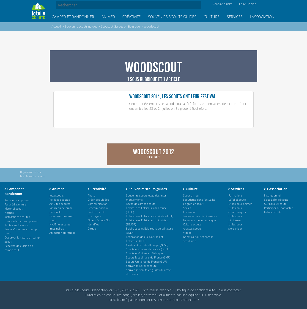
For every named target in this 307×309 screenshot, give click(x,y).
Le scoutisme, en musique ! (200, 220)
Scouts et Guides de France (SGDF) (147, 249)
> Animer (56, 189)
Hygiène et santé (60, 224)
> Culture (190, 189)
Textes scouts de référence (200, 216)
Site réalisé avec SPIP (158, 290)
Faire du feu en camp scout (21, 221)
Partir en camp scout (17, 200)
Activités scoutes (60, 204)
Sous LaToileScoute (276, 200)
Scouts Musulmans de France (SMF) (148, 257)
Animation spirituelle (62, 233)
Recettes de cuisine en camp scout (19, 248)
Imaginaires (56, 228)
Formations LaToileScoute (237, 198)
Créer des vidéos (98, 200)
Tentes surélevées (16, 225)
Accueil (56, 26)
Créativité (131, 16)
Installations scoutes (17, 217)
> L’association (276, 189)
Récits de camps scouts (140, 204)
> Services (236, 189)
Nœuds (9, 213)
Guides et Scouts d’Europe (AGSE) (147, 245)
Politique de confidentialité (196, 290)
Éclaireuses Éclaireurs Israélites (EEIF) (149, 216)
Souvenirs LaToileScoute (141, 266)
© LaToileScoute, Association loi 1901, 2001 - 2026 (102, 290)
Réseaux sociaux (98, 208)
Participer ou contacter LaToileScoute (278, 210)
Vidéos (187, 233)
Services (235, 16)
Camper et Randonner (73, 16)
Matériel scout (13, 209)
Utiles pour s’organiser (235, 226)
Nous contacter (230, 290)
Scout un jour (191, 195)
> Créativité (97, 189)
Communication (97, 204)
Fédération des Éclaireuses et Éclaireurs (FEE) (144, 239)
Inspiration (189, 212)
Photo (91, 195)
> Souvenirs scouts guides (146, 189)
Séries (187, 208)
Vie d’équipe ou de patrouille (61, 210)
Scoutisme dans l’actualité (199, 200)
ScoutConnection (185, 300)
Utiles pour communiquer (237, 210)
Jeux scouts (56, 195)
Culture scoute (192, 224)
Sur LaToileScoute (275, 204)
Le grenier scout (193, 204)
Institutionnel (272, 195)
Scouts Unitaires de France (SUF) (146, 262)
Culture (211, 16)
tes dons (140, 300)
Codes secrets (97, 212)
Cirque (92, 228)
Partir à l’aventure (16, 204)
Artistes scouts (192, 228)
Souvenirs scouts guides (172, 16)
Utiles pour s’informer (235, 218)
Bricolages (94, 216)
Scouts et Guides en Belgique (120, 26)
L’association (262, 16)
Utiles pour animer (240, 204)
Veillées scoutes (59, 200)
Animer (108, 16)
